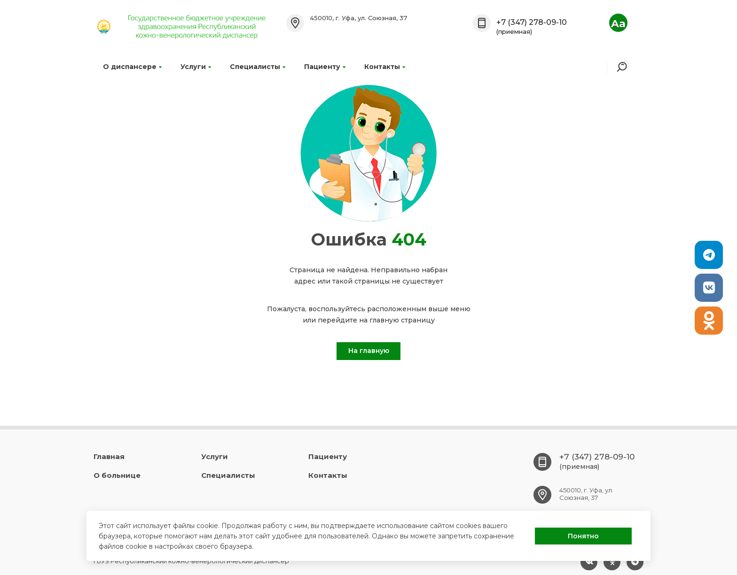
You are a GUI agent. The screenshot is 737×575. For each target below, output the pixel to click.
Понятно (583, 536)
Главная (109, 456)
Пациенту (324, 66)
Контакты (384, 66)
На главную (368, 350)
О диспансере (132, 66)
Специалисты (257, 66)
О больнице (117, 475)
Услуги (195, 66)
